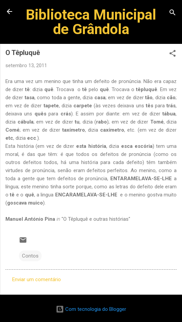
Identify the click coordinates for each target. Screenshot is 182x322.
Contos (30, 256)
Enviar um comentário (36, 279)
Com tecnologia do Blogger (91, 309)
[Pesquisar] (172, 13)
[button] (172, 54)
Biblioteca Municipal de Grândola (91, 21)
